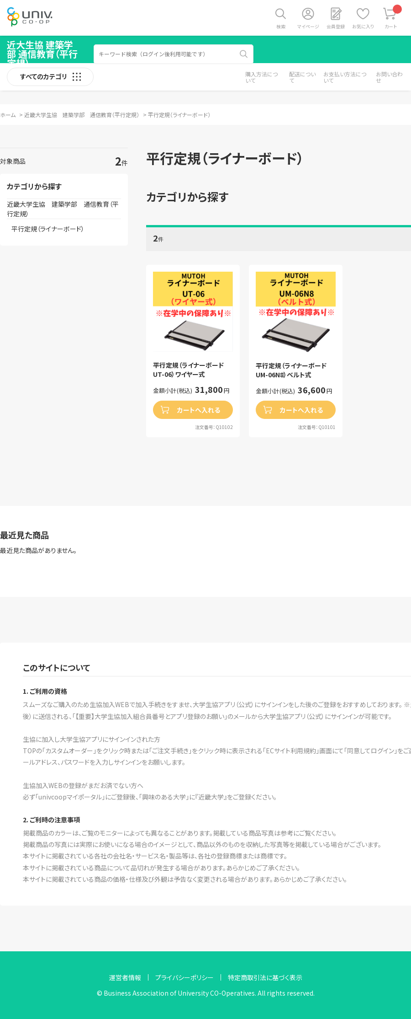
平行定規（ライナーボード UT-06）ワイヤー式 (191, 370)
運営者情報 (125, 977)
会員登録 (336, 26)
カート (393, 17)
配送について (302, 77)
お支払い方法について (344, 77)
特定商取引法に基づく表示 (265, 977)
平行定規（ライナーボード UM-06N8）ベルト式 (294, 370)
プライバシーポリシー (184, 977)
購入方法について (261, 77)
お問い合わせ (389, 77)
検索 (280, 26)
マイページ (308, 26)
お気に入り (363, 26)
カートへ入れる (198, 409)
